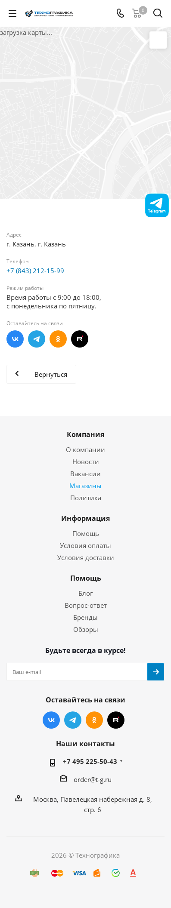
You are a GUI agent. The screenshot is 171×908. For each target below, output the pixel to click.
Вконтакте (15, 339)
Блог (85, 593)
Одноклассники (58, 339)
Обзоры (85, 629)
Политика (85, 497)
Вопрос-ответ (86, 605)
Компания (85, 434)
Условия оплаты (85, 545)
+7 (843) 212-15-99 (35, 270)
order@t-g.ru (93, 779)
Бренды (85, 617)
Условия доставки (85, 557)
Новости (85, 461)
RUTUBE (79, 339)
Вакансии (85, 473)
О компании (85, 449)
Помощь (85, 533)
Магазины (85, 485)
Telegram (36, 339)
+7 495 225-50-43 (90, 761)
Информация (85, 518)
